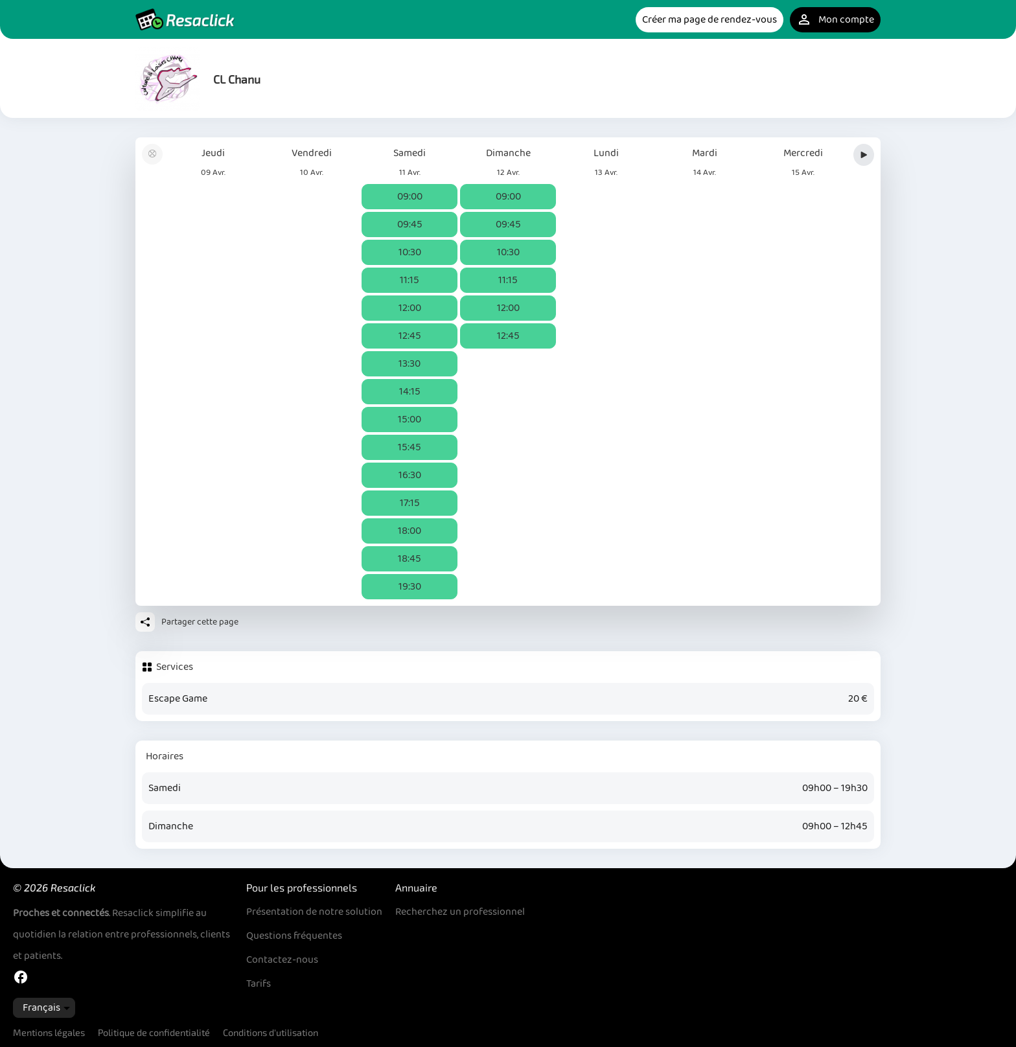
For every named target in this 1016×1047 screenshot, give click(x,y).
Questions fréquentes (294, 935)
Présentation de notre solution (314, 912)
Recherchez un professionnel (460, 912)
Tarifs (258, 983)
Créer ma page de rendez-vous (709, 19)
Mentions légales (49, 1032)
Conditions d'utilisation (270, 1032)
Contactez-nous (282, 959)
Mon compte (835, 19)
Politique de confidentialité (154, 1032)
